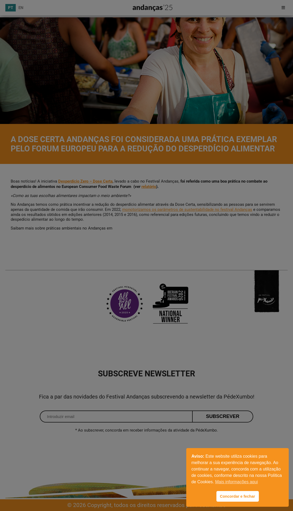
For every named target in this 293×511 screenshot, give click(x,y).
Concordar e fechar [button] (237, 496)
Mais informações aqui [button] (236, 482)
